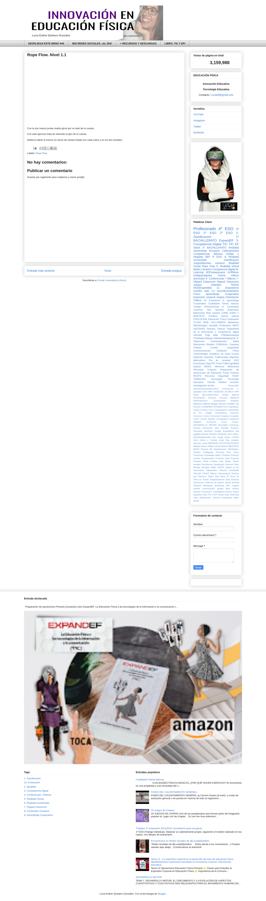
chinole (196, 488)
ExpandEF (226, 240)
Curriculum (211, 422)
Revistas (205, 467)
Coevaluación (220, 410)
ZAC (228, 485)
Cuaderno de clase (219, 354)
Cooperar (234, 416)
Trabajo (197, 306)
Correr (196, 419)
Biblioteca (197, 404)
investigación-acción (203, 385)
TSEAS (205, 473)
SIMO (213, 467)
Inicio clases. (233, 434)
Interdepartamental (202, 437)
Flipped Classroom (228, 281)
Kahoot (197, 366)
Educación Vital (211, 428)
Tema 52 (234, 476)
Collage (208, 413)
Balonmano (199, 344)
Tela (217, 476)
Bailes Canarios (202, 269)
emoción (234, 382)
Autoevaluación (219, 341)
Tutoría (221, 275)
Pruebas (197, 461)
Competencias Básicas (208, 253)
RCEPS (197, 376)
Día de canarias (220, 360)
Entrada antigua (171, 270)
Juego (220, 437)
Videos (235, 275)
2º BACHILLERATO (214, 247)
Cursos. (235, 422)
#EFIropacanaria (215, 272)
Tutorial (211, 382)
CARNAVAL (222, 344)
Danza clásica (230, 316)
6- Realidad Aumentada (36, 803)
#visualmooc (228, 389)
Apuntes (219, 310)
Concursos (215, 416)
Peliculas (220, 452)
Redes (228, 461)
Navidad (213, 325)
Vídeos (197, 300)
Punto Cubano (210, 461)
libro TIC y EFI (210, 495)
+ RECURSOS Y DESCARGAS (138, 43)
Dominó (197, 428)
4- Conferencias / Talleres (221, 278)
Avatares (235, 401)
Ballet (236, 341)
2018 (204, 392)
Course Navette (207, 419)
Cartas (196, 410)
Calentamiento (230, 250)
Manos (204, 446)
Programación (208, 458)
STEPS (220, 467)
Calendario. (233, 407)
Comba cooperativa (224, 347)
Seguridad (223, 376)
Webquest (208, 485)
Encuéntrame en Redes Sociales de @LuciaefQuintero (180, 840)
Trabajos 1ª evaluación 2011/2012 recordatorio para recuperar (169, 828)
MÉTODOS (234, 446)
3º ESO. (217, 256)
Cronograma (222, 419)
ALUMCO (229, 392)
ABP (210, 392)
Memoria (219, 366)
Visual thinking (232, 482)
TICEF (235, 376)
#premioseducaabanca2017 (206, 389)
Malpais (197, 446)
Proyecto (235, 458)
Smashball (234, 470)
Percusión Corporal (204, 369)
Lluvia (204, 443)
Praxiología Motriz (212, 455)
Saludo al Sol (232, 467)
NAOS (196, 449)
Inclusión (213, 434)
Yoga (207, 335)
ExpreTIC (210, 363)
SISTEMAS (199, 329)
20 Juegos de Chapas (162, 810)
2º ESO (226, 233)
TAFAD (235, 284)
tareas (196, 501)
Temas (206, 479)
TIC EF (234, 244)
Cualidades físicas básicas (223, 303)
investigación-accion (222, 492)
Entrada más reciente (40, 270)
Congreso (225, 416)
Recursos (210, 376)
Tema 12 (224, 476)
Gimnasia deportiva (203, 431)
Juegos (220, 297)
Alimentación (199, 398)
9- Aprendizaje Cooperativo (38, 815)
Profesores (225, 325)
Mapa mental (214, 446)
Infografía (222, 434)
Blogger (214, 404)
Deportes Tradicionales (216, 357)
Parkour (197, 452)
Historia (204, 434)
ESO (236, 360)
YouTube (198, 114)
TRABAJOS (199, 379)
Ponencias (198, 455)
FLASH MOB (201, 322)
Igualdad (234, 363)
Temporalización (217, 479)
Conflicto (212, 316)
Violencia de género (214, 482)
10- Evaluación (212, 300)
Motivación (233, 366)
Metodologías (200, 325)
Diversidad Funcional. (228, 425)
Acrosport (214, 250)
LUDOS (235, 437)
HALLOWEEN (218, 322)
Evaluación (233, 319)
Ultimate (197, 335)
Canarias (234, 344)
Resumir (229, 464)
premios (216, 497)
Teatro (211, 476)
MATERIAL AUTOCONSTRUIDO (223, 443)
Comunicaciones (202, 350)
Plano (236, 452)
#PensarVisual (211, 306)
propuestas (227, 497)
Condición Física (227, 350)
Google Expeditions (224, 431)
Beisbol (210, 344)
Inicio (108, 270)
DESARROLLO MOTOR (205, 425)
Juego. (227, 437)
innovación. (207, 492)
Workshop (219, 485)
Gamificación (231, 259)
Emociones (199, 363)
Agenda (235, 395)
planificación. (206, 497)
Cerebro (204, 410)
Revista (196, 467)
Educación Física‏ (217, 319)
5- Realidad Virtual (227, 266)
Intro (214, 437)
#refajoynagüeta (202, 275)
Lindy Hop (224, 440)
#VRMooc (233, 272)
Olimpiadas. (233, 449)
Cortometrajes (200, 354)
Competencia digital (223, 269)
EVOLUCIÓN (200, 319)
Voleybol (197, 485)
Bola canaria (213, 313)
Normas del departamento (213, 449)
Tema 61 (197, 479)
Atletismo (234, 398)
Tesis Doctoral (232, 479)
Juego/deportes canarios (209, 263)
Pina (229, 452)
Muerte (224, 446)
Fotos (219, 363)
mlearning (234, 495)
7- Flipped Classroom (35, 807)
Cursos (235, 354)
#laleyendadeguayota (225, 338)
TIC (225, 244)
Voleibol (222, 382)
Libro (195, 440)
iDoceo (235, 488)
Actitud (225, 395)
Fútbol (226, 363)
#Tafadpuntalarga (230, 335)
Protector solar (223, 458)
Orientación (232, 297)
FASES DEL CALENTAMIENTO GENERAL (174, 792)
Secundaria (198, 470)
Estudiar (225, 428)
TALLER (197, 473)
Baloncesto (199, 313)
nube (195, 497)
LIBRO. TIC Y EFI (175, 43)
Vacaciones (198, 482)
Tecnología (216, 379)
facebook (198, 132)
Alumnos (212, 398)
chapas (235, 485)
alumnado (199, 278)
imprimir (197, 492)
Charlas (197, 347)
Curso (224, 422)
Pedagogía (208, 452)
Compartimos (221, 413)
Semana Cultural (216, 329)
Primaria (226, 455)
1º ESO (209, 233)
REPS (236, 325)
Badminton (233, 310)
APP (237, 392)
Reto (236, 464)
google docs (223, 488)
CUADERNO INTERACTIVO (214, 407)
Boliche (222, 404)
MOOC (208, 366)
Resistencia (207, 464)
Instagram (199, 120)
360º (207, 256)
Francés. (235, 428)
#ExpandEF (233, 385)
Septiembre (211, 470)
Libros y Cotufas (208, 440)
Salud (196, 247)
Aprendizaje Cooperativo (222, 294)
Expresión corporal (204, 297)
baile (215, 335)
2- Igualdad (30, 786)
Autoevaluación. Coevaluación (209, 401)
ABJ (209, 310)
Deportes (198, 357)
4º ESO (226, 228)
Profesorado (204, 228)
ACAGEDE (219, 392)
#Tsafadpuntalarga (203, 338)
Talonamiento (224, 473)
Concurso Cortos (201, 416)
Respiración (219, 464)
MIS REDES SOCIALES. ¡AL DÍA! (92, 43)
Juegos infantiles (207, 284)
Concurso (234, 413)
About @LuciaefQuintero (206, 395)
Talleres (213, 473)
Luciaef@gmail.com (222, 94)
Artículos (223, 398)
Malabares (233, 322)
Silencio (223, 470)
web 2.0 (209, 290)
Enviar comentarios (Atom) (112, 280)
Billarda (206, 404)
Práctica (235, 373)
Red (221, 461)
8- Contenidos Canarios (36, 811)
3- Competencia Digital (216, 242)
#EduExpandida (202, 287)
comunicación (208, 488)
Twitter (197, 126)
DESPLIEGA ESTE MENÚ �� (46, 43)
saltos (236, 497)
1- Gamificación (32, 778)
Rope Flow (41, 153)
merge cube (223, 495)
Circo (211, 410)
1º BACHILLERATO (216, 238)
